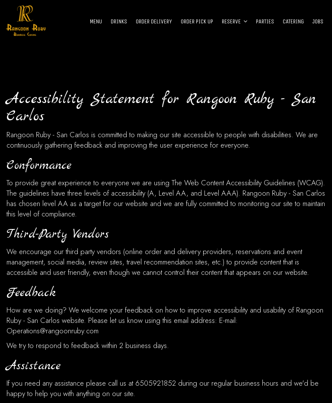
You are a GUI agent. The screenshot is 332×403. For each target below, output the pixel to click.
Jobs (318, 21)
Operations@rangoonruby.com (52, 331)
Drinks (119, 21)
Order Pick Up (197, 21)
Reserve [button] (234, 21)
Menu (96, 21)
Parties (265, 21)
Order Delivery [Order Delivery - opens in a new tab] (154, 21)
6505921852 (155, 383)
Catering (293, 21)
